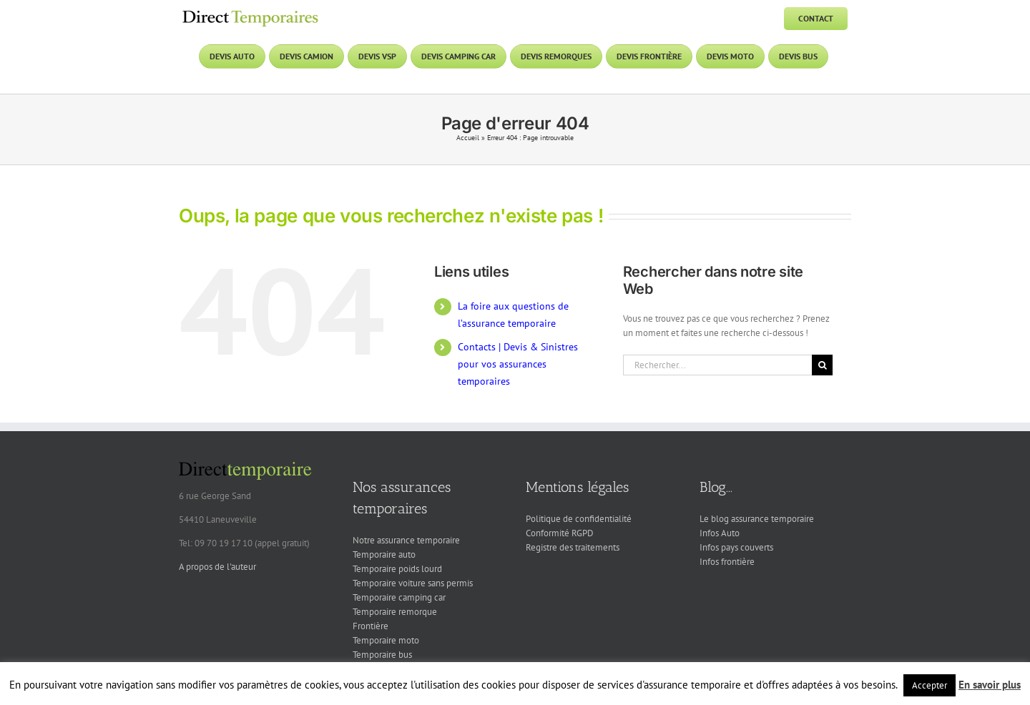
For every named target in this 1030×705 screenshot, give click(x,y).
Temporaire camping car (399, 597)
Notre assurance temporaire (406, 540)
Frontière (370, 626)
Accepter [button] (929, 685)
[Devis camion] (306, 56)
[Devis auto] (232, 56)
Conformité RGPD (560, 533)
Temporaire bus (382, 655)
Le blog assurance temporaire (757, 519)
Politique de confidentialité (579, 519)
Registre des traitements (572, 547)
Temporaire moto (386, 640)
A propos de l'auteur (217, 567)
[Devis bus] (798, 56)
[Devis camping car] (458, 56)
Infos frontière (727, 562)
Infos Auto (720, 533)
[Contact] (816, 18)
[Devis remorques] (556, 56)
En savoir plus (989, 684)
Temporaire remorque (395, 612)
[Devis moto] (730, 56)
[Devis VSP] (377, 56)
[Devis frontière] (649, 56)
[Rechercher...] (717, 365)
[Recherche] (822, 365)
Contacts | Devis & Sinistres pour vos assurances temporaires (518, 364)
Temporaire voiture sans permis (413, 583)
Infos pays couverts (736, 547)
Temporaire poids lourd (397, 569)
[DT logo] (250, 12)
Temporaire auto (384, 554)
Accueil (467, 137)
